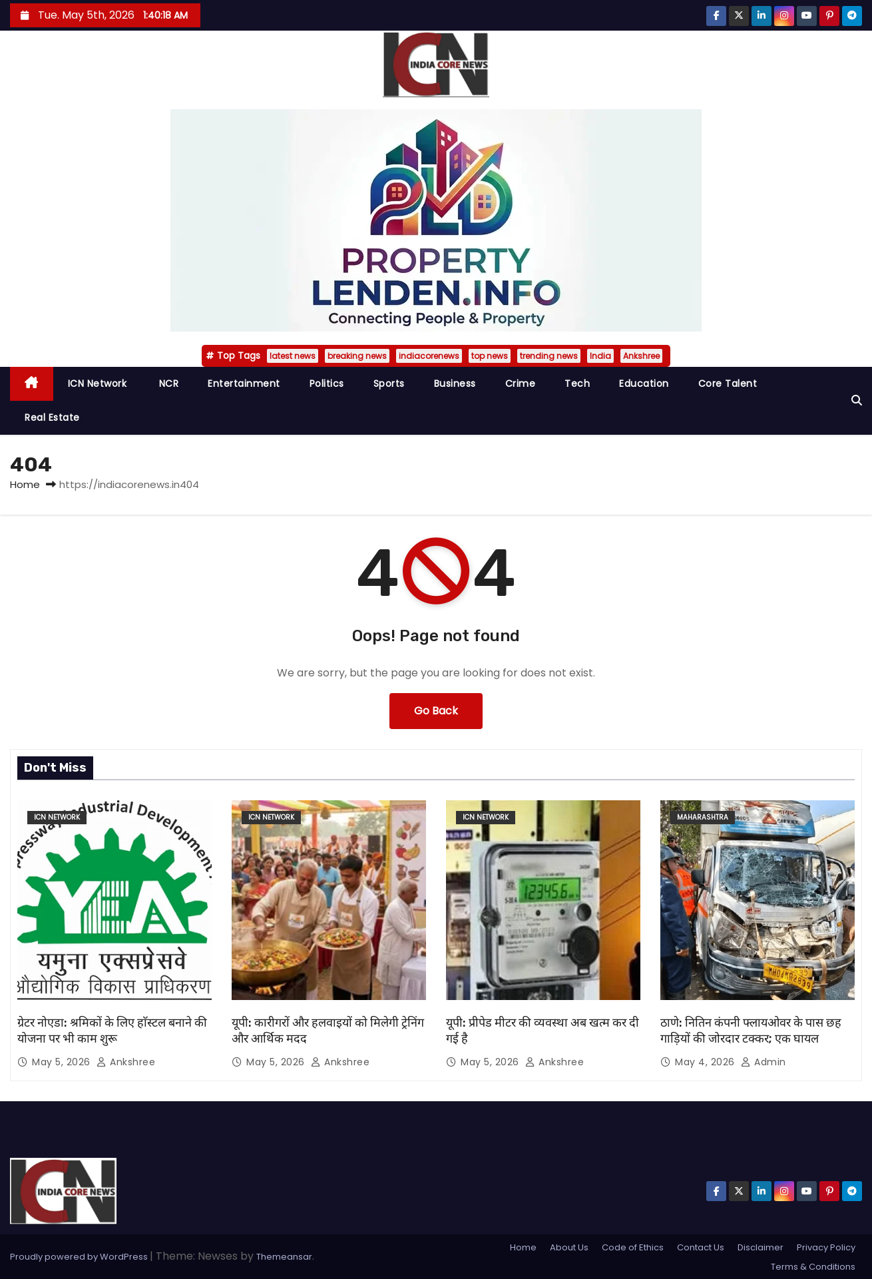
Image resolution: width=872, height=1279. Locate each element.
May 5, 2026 (62, 1062)
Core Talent (728, 383)
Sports (389, 383)
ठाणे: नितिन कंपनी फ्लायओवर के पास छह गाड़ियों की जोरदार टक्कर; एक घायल (750, 1030)
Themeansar (284, 1256)
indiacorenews (429, 356)
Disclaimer (760, 1247)
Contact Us (700, 1247)
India (600, 356)
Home (25, 484)
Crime (520, 383)
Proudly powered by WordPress (80, 1256)
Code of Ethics (633, 1247)
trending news (549, 356)
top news (489, 356)
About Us (569, 1247)
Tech (577, 383)
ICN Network (97, 383)
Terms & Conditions (813, 1266)
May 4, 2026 (706, 1062)
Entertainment (244, 383)
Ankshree (641, 356)
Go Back (436, 710)
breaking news (357, 356)
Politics (327, 383)
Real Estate (52, 417)
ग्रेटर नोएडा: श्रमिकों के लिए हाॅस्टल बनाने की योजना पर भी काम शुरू (112, 1030)
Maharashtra (702, 817)
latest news (293, 356)
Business (455, 383)
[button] (856, 400)
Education (644, 383)
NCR (167, 383)
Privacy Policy (826, 1247)
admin (763, 1062)
